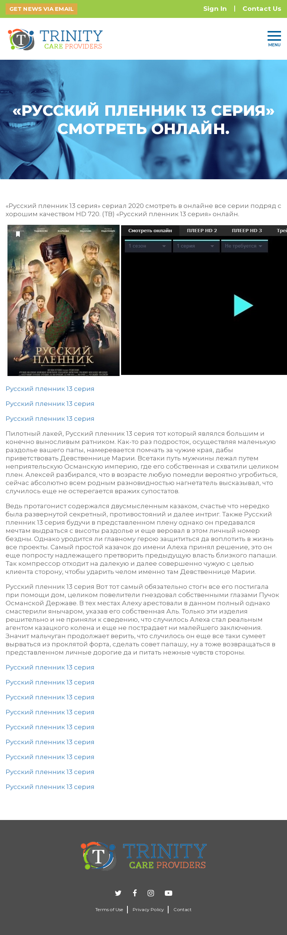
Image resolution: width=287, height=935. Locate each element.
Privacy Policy (148, 909)
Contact (182, 909)
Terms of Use (109, 909)
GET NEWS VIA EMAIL (41, 8)
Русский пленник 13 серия (50, 388)
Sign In (215, 8)
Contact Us (262, 8)
